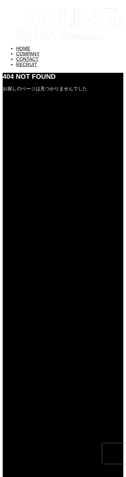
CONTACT (27, 59)
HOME (23, 48)
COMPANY (28, 53)
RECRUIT (26, 64)
